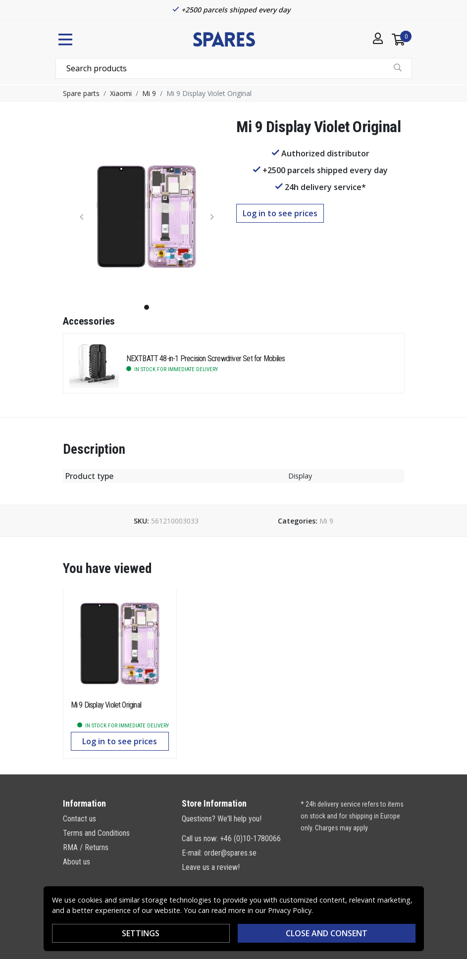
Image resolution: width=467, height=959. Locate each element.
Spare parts (81, 93)
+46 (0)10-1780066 (250, 838)
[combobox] (234, 68)
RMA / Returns (85, 847)
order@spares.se (230, 853)
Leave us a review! (211, 867)
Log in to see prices (280, 213)
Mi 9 (149, 93)
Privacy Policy (289, 910)
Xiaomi (121, 93)
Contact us (79, 818)
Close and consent (326, 933)
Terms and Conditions (96, 833)
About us (76, 861)
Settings (140, 933)
